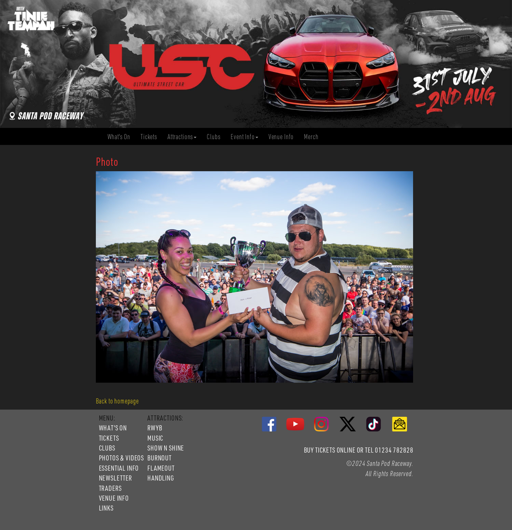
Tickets (151, 136)
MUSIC (155, 437)
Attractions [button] (181, 136)
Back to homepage (117, 400)
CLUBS (107, 447)
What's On (121, 136)
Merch (313, 136)
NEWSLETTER (115, 477)
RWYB (154, 427)
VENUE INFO (114, 498)
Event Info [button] (244, 136)
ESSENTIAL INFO (119, 467)
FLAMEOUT (161, 467)
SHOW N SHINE (165, 447)
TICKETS (109, 437)
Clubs (216, 136)
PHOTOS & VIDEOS (121, 457)
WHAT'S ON (113, 427)
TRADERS (110, 488)
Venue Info (283, 136)
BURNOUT (159, 457)
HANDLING (160, 477)
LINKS (106, 507)
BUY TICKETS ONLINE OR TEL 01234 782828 (358, 449)
